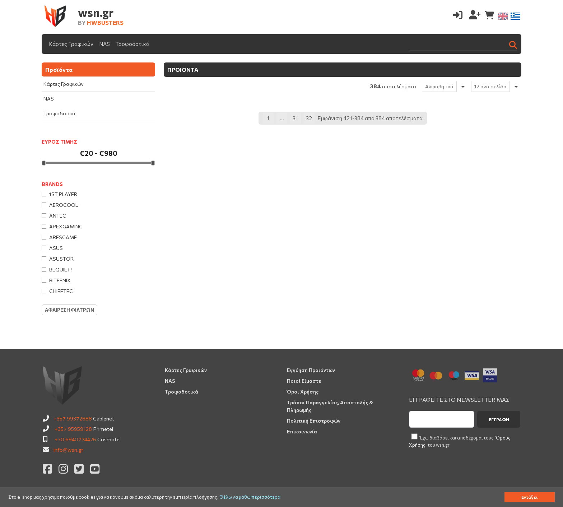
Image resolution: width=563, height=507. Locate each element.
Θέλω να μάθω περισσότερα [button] (249, 497)
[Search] (463, 44)
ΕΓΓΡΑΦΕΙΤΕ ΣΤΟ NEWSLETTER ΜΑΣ (459, 399)
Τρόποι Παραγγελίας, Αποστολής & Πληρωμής (330, 406)
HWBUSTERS (105, 22)
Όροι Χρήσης (302, 392)
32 (309, 118)
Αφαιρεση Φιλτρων (69, 310)
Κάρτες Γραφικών (71, 44)
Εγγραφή (499, 419)
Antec (57, 216)
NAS (104, 44)
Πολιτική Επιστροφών (313, 421)
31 (295, 118)
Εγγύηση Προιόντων (311, 370)
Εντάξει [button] (529, 496)
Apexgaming (66, 226)
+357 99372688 (72, 418)
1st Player (63, 194)
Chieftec (61, 291)
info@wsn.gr (68, 449)
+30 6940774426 (75, 439)
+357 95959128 (73, 428)
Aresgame (63, 237)
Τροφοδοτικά (132, 44)
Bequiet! (60, 269)
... (282, 118)
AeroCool (63, 205)
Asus (56, 248)
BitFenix (60, 280)
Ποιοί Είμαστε (304, 381)
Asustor (61, 259)
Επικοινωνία (302, 431)
